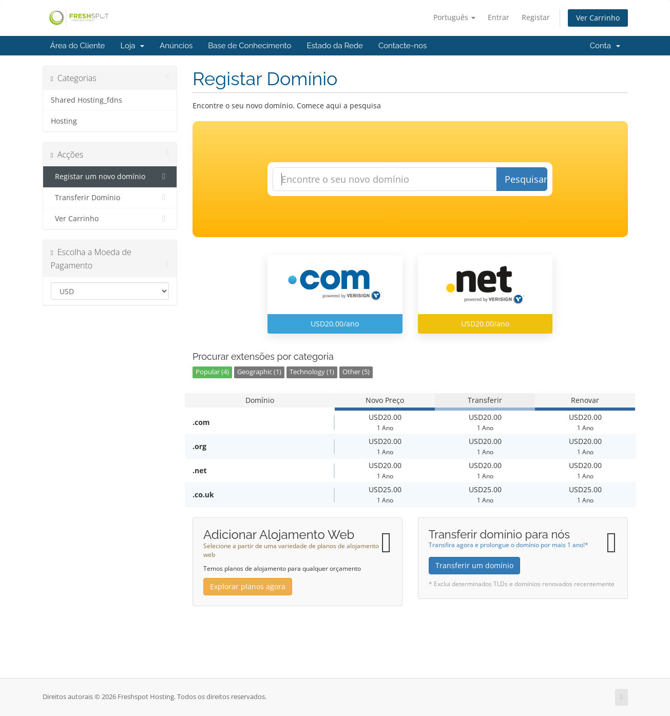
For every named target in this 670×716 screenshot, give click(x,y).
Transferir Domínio (110, 197)
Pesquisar (526, 179)
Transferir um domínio (474, 565)
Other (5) (356, 371)
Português (454, 17)
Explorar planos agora (247, 586)
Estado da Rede (334, 45)
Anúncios (176, 45)
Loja (132, 45)
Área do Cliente (77, 45)
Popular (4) (212, 371)
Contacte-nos (402, 45)
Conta (605, 45)
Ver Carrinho (598, 18)
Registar (536, 17)
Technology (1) (312, 371)
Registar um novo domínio (110, 176)
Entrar (498, 17)
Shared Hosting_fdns (86, 100)
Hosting (64, 121)
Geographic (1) (259, 371)
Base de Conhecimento (249, 45)
